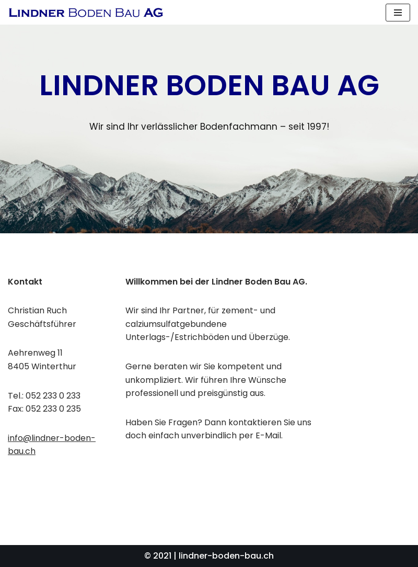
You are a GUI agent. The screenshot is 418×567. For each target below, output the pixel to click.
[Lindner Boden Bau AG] (86, 12)
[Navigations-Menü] (398, 12)
